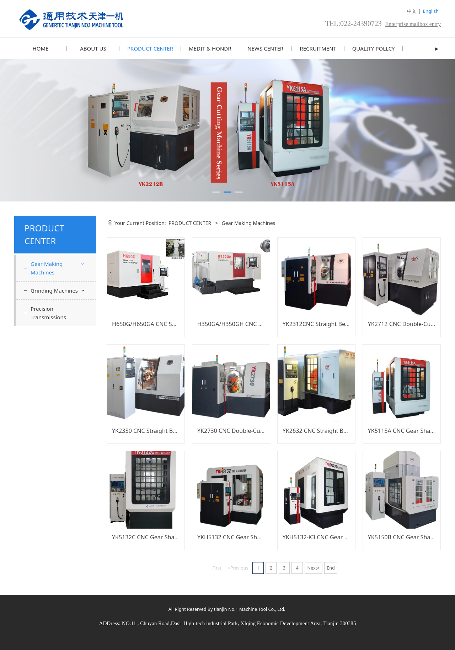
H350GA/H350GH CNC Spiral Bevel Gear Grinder (261, 323)
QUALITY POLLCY (373, 48)
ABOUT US (93, 48)
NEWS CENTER (265, 48)
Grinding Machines (54, 290)
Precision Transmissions (48, 312)
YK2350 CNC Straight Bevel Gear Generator (169, 430)
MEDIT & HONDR (210, 48)
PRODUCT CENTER (150, 48)
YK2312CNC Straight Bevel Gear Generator (339, 323)
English (431, 11)
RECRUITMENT (318, 48)
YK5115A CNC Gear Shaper (403, 430)
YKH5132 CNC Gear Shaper (233, 537)
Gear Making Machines (47, 268)
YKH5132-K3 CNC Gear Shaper (323, 537)
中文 (411, 11)
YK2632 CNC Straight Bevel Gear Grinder (337, 430)
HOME (41, 48)
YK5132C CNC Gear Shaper (147, 537)
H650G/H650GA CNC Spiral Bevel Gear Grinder (174, 323)
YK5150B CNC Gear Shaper (403, 537)
